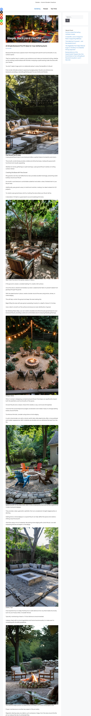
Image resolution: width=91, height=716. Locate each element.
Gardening (37, 8)
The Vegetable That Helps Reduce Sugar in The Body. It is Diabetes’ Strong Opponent (75, 47)
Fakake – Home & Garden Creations (45, 2)
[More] (1, 23)
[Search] (67, 20)
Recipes (45, 8)
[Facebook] (1, 9)
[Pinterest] (1, 17)
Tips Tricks (54, 8)
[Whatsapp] (1, 20)
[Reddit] (1, 15)
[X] (1, 12)
